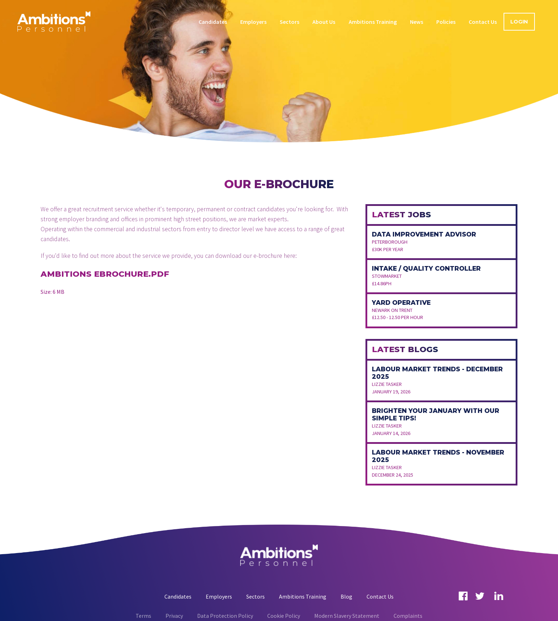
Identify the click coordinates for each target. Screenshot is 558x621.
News (416, 21)
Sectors (289, 21)
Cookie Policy (283, 615)
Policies (446, 21)
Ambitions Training (373, 21)
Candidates (213, 21)
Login (519, 21)
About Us (323, 21)
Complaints (408, 615)
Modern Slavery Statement (346, 615)
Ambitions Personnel (53, 21)
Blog (346, 596)
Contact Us (483, 21)
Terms (143, 615)
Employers (253, 21)
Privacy (174, 615)
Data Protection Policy (225, 615)
